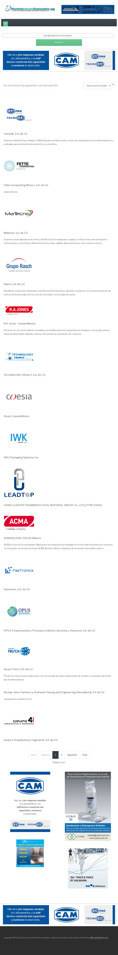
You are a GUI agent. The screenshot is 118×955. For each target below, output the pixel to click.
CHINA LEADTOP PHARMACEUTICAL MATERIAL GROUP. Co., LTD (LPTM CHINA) (53, 505)
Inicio (33, 755)
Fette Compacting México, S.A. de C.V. (26, 185)
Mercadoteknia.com (99, 938)
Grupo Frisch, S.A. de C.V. (18, 669)
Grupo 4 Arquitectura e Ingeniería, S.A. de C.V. (31, 740)
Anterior (45, 755)
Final (84, 755)
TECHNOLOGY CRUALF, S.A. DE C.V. (25, 374)
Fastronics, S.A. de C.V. (17, 589)
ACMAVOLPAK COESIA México (22, 538)
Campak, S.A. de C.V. (16, 133)
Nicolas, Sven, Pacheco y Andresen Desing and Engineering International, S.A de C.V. (54, 692)
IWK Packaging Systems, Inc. (21, 457)
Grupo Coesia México (16, 416)
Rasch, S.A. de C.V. (14, 284)
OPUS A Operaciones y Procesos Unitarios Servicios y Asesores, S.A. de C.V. (49, 630)
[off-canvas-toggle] (5, 23)
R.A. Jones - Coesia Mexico (20, 323)
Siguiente (72, 755)
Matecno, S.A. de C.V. (16, 232)
